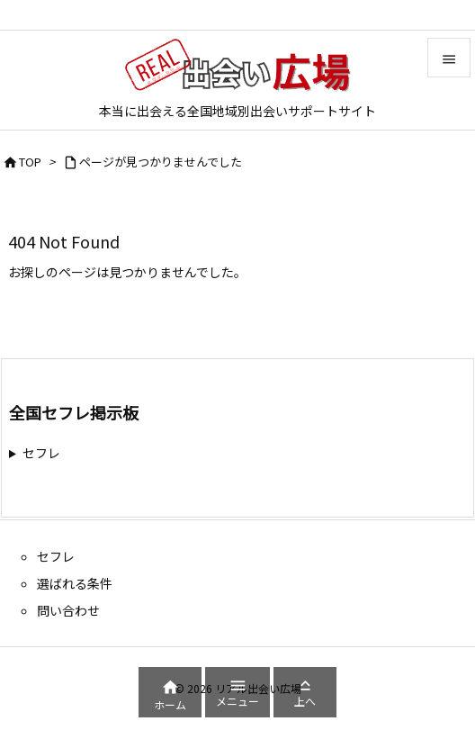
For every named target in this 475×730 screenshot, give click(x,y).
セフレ (41, 453)
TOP (30, 161)
